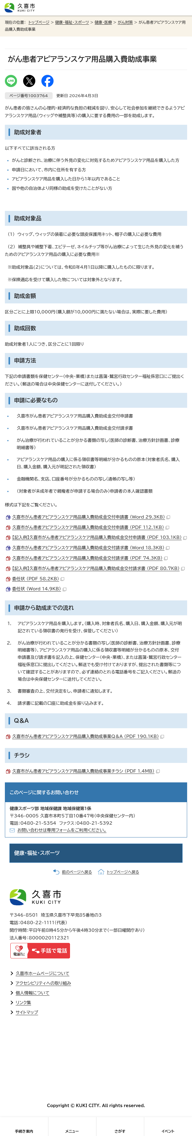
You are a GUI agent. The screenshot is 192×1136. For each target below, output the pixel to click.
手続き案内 (24, 1131)
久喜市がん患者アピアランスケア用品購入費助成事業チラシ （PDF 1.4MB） (86, 771)
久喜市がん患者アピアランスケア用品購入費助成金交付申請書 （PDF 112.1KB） (90, 527)
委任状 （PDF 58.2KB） (38, 579)
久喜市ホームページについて (43, 973)
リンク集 (23, 1003)
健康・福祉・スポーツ (72, 22)
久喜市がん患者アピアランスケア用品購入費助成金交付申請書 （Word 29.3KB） (91, 517)
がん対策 (125, 22)
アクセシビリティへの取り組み (43, 983)
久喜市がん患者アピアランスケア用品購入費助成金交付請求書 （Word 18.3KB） (90, 548)
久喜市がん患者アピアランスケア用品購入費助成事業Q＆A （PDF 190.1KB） (88, 736)
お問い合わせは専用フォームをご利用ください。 (61, 830)
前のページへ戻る (77, 872)
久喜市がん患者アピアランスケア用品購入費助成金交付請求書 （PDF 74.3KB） (90, 558)
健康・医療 (103, 22)
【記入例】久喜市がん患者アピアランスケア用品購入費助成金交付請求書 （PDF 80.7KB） (98, 568)
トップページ (39, 22)
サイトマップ (27, 1012)
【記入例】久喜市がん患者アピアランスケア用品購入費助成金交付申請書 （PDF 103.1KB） (99, 537)
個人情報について (33, 993)
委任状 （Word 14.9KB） (39, 589)
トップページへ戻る (123, 872)
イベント (168, 1131)
